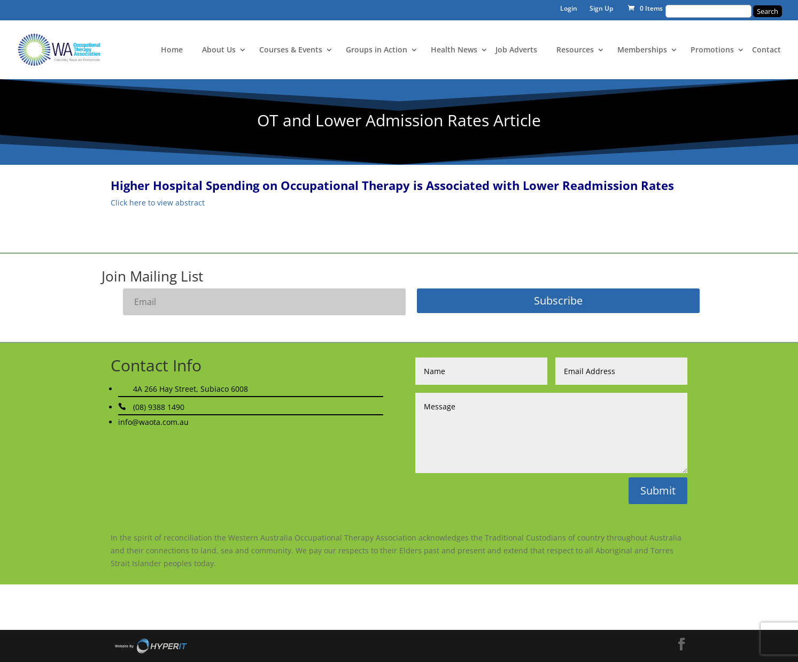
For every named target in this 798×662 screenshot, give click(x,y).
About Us (219, 50)
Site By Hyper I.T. (151, 646)
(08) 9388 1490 (158, 407)
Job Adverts (516, 50)
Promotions (712, 50)
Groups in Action (376, 50)
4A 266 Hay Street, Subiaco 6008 (190, 389)
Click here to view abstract (158, 202)
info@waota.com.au (153, 422)
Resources (575, 50)
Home (172, 50)
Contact (766, 50)
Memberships (642, 50)
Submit (658, 490)
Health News (454, 50)
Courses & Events (290, 50)
